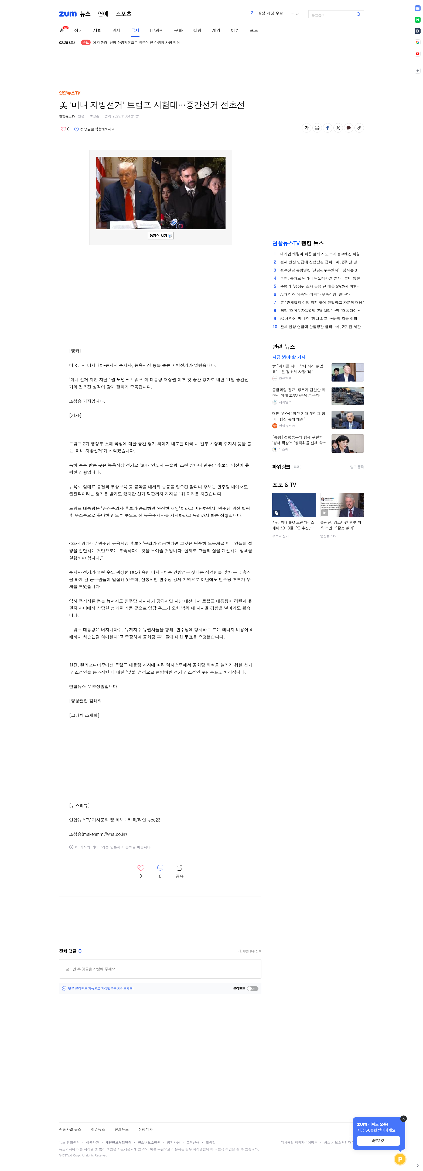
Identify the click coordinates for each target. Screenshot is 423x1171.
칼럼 (197, 30)
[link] (418, 8)
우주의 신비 (280, 535)
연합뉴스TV (67, 116)
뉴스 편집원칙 (69, 1142)
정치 (78, 30)
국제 (135, 30)
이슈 (235, 30)
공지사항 (173, 1142)
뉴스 (85, 14)
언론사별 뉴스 (70, 1129)
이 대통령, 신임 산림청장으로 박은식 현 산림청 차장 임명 (136, 43)
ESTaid (67, 1155)
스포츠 (123, 14)
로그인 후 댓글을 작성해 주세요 (90, 969)
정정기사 (145, 1129)
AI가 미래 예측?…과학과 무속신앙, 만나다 (315, 294)
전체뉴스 (122, 1129)
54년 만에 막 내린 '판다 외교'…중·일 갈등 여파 (318, 318)
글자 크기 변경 (306, 128)
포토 (254, 30)
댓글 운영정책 (252, 951)
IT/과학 (157, 30)
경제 (116, 30)
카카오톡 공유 (348, 128)
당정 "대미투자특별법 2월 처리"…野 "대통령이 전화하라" (322, 310)
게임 (216, 30)
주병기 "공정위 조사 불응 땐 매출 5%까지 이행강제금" (322, 286)
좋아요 (65, 129)
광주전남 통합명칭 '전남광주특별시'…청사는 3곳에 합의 (322, 270)
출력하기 (317, 128)
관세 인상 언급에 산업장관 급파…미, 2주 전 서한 (320, 326)
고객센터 (192, 1142)
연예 (103, 14)
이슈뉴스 (98, 1129)
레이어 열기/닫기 (179, 871)
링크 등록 (357, 467)
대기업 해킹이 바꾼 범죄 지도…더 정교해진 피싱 (320, 254)
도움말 (211, 1142)
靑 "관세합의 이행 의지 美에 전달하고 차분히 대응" (322, 302)
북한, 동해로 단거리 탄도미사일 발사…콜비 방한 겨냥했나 (322, 278)
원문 (81, 116)
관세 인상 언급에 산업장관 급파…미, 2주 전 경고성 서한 (322, 262)
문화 (178, 30)
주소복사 (359, 128)
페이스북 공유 (327, 128)
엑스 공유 (338, 128)
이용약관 (92, 1142)
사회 (97, 30)
